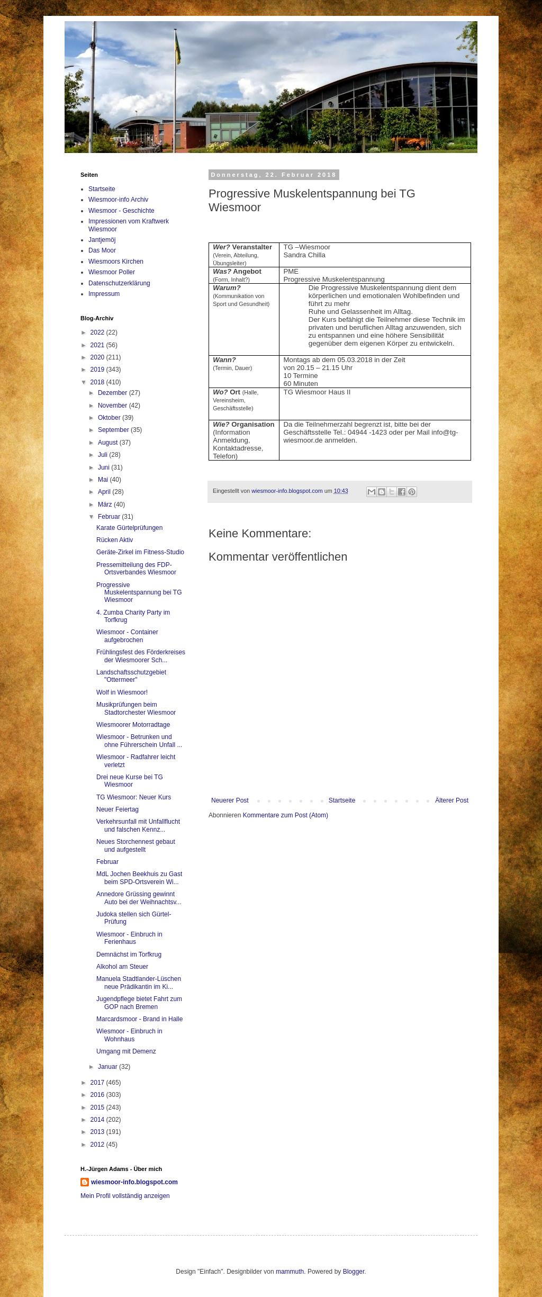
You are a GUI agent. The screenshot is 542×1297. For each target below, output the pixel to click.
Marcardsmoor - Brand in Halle (139, 1019)
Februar (110, 516)
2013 (98, 1132)
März (106, 504)
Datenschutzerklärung (119, 283)
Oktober (110, 417)
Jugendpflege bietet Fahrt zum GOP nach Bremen (139, 1002)
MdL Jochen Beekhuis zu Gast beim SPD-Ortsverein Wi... (139, 877)
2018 (98, 382)
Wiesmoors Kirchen (115, 261)
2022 (98, 332)
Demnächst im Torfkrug (128, 954)
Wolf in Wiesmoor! (122, 692)
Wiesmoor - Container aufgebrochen (127, 635)
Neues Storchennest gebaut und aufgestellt (135, 845)
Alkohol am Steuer (122, 966)
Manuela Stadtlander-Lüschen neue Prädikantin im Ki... (138, 982)
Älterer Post (451, 800)
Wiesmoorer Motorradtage (133, 724)
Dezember (113, 393)
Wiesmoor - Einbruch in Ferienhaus (129, 938)
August (109, 442)
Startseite (342, 800)
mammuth (290, 1271)
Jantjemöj (101, 240)
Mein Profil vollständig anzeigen (125, 1196)
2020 (98, 357)
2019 (98, 369)
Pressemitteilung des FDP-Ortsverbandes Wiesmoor (136, 568)
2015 (98, 1107)
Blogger (354, 1271)
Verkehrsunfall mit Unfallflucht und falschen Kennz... (138, 825)
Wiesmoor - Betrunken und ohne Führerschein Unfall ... (139, 740)
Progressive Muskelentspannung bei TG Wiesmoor (139, 592)
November (113, 405)
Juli (103, 454)
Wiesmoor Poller (111, 272)
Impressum (104, 294)
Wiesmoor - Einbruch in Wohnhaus (129, 1035)
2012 (98, 1144)
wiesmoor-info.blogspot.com (134, 1182)
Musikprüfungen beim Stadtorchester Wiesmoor (136, 708)
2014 (98, 1119)
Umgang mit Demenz (126, 1051)
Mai (104, 479)
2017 (98, 1082)
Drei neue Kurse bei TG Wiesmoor (129, 780)
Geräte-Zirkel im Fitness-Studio (140, 552)
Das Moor (102, 250)
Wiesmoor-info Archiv (118, 199)
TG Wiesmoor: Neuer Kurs (133, 797)
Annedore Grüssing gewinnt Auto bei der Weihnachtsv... (139, 897)
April (105, 492)
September (114, 430)
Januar (108, 1066)
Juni (104, 467)
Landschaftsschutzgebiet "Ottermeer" (131, 676)
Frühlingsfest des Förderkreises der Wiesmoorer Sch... (140, 655)
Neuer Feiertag (117, 809)
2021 (98, 345)
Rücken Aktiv (114, 540)
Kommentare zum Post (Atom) (285, 815)
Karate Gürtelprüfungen (129, 528)
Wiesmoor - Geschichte (121, 210)
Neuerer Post (230, 800)
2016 (98, 1094)
